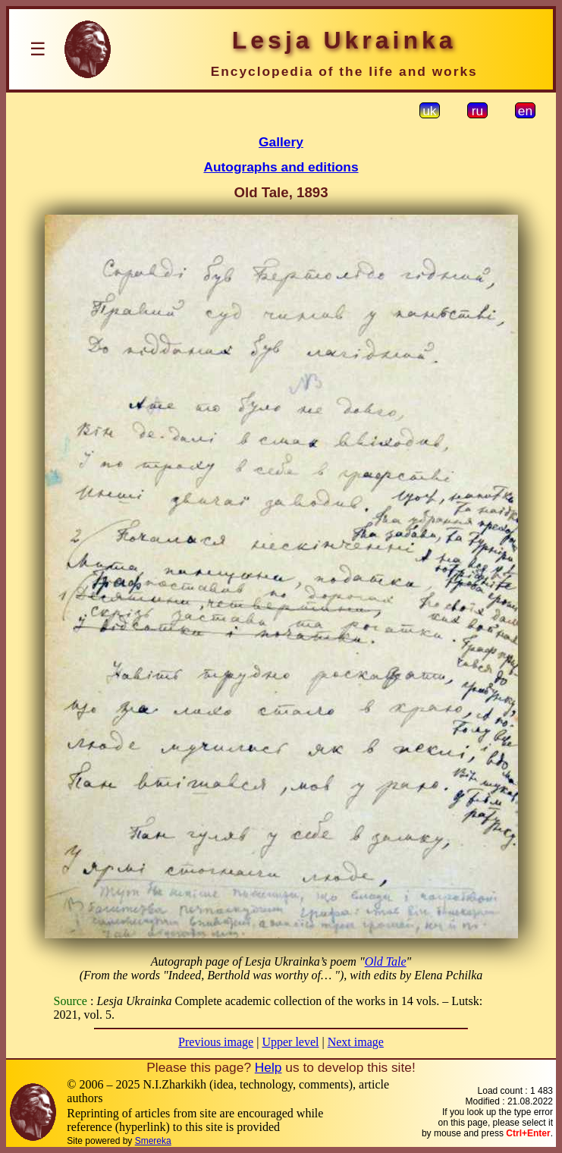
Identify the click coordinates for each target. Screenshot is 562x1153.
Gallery (281, 141)
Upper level (290, 1041)
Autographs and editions (280, 166)
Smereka (153, 1141)
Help (268, 1067)
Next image (356, 1041)
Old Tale (386, 961)
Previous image (215, 1041)
